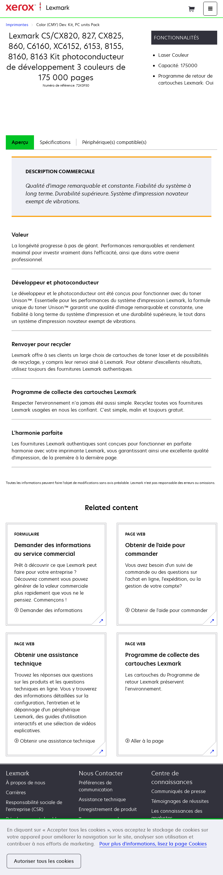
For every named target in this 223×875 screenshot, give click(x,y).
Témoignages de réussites (180, 801)
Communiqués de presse (178, 791)
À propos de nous (25, 782)
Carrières (16, 792)
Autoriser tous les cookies (44, 861)
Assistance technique (102, 799)
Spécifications (55, 142)
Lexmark (17, 773)
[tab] (20, 142)
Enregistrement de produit (108, 809)
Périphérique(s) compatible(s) (114, 142)
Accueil (76, 8)
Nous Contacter (101, 773)
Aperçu (20, 142)
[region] (111, 846)
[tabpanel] (111, 311)
